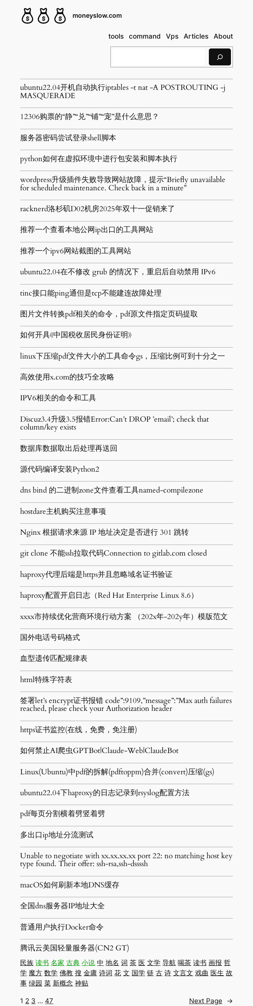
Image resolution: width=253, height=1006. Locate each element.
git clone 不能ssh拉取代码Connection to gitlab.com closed (113, 554)
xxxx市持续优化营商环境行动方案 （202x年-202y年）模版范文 (124, 617)
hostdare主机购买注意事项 (63, 512)
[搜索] (220, 56)
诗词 (105, 973)
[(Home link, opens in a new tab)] (43, 16)
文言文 (183, 973)
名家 (57, 963)
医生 (217, 973)
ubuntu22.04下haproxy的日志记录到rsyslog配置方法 (105, 793)
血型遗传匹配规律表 (53, 659)
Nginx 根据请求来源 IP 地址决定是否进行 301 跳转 (104, 533)
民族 (26, 963)
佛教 (66, 973)
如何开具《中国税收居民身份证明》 (76, 335)
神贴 (81, 983)
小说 (88, 963)
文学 (153, 963)
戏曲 (201, 973)
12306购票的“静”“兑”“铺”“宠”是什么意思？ (89, 117)
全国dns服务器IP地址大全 (62, 906)
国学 (138, 973)
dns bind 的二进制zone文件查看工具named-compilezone (111, 491)
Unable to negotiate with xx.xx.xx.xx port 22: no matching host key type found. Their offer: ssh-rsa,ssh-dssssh (126, 860)
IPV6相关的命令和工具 (58, 398)
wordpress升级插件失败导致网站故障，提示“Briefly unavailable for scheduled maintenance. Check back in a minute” (122, 184)
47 (49, 1001)
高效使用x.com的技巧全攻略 (67, 377)
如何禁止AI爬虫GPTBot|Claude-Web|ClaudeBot (99, 751)
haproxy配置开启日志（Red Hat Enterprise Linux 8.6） (109, 596)
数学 (51, 973)
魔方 (35, 973)
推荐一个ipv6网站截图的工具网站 (75, 251)
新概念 (63, 983)
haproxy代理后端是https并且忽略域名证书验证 (96, 575)
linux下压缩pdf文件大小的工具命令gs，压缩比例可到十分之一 (122, 357)
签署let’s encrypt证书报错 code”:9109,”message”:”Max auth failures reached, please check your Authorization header (126, 705)
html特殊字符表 (46, 680)
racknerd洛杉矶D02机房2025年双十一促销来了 (97, 209)
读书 (42, 963)
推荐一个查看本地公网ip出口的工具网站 (86, 230)
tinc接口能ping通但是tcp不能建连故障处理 (91, 294)
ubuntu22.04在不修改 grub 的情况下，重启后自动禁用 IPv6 (118, 272)
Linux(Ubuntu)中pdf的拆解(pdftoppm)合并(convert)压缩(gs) (117, 772)
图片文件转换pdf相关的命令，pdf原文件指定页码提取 (109, 314)
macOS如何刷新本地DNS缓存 (69, 885)
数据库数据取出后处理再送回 (68, 449)
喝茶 (184, 963)
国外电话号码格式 (50, 638)
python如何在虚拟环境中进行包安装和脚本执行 (98, 159)
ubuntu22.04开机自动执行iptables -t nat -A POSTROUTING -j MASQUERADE (122, 92)
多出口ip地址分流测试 (56, 835)
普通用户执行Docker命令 (62, 928)
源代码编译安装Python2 (59, 470)
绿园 (35, 983)
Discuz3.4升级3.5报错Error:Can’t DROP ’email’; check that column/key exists (114, 424)
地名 (112, 963)
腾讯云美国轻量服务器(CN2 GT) (74, 948)
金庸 (90, 973)
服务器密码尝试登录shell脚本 (68, 138)
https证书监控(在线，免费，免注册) (78, 730)
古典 (73, 963)
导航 (169, 963)
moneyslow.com (97, 15)
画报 (215, 963)
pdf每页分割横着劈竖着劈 (62, 814)
